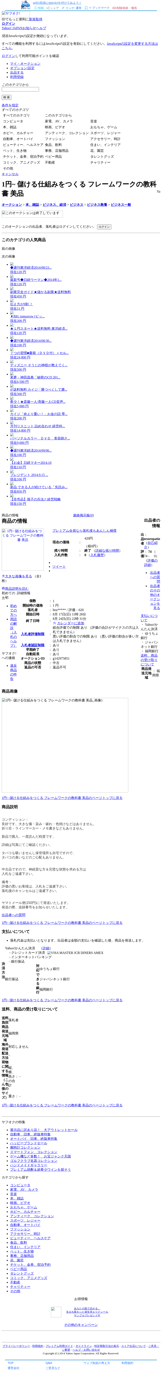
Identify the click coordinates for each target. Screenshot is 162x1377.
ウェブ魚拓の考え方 (97, 1363)
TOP (11, 1363)
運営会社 (13, 1368)
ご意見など (53, 1368)
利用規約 (127, 1363)
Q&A (49, 1363)
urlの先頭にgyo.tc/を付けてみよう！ (57, 3)
